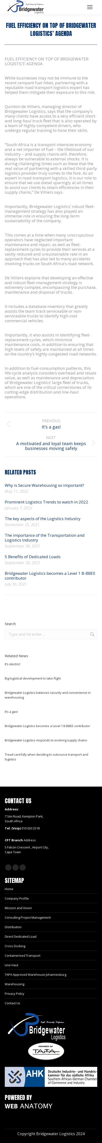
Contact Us (12, 1003)
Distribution (13, 927)
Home (9, 889)
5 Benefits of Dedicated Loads (33, 556)
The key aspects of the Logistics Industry (43, 518)
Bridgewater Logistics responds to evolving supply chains (46, 740)
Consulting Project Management (28, 917)
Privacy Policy (14, 993)
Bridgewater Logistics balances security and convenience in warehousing (48, 695)
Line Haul (11, 965)
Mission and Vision (18, 908)
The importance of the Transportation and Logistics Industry (45, 537)
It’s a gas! (11, 711)
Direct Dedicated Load (20, 936)
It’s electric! (12, 664)
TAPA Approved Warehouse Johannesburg (35, 974)
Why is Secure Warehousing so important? (44, 485)
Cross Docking (15, 946)
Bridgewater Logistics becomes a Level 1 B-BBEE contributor (50, 576)
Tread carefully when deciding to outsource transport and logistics (46, 756)
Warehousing (14, 984)
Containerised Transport (22, 955)
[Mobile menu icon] (90, 7)
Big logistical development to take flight (33, 678)
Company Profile (17, 898)
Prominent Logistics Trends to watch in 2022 (46, 502)
